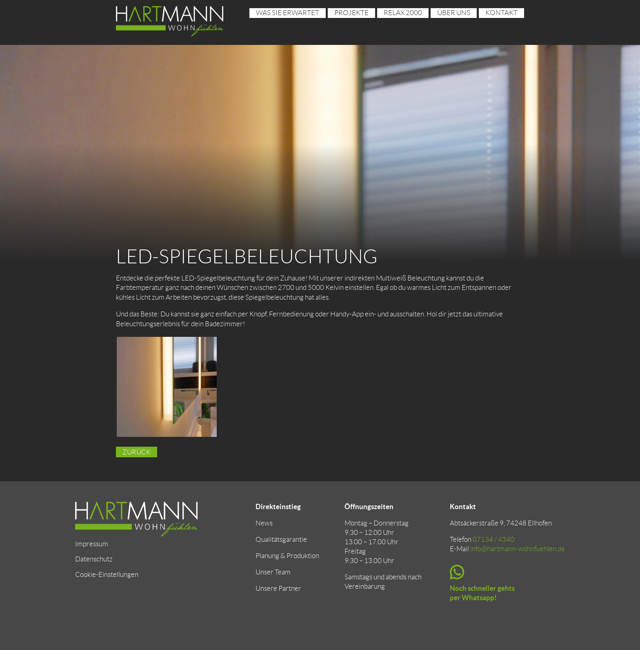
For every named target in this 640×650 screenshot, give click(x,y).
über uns (453, 12)
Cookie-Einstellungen (106, 574)
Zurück (136, 452)
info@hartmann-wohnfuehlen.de (517, 548)
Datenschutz (94, 559)
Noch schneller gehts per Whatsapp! (482, 592)
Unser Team (273, 572)
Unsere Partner (278, 588)
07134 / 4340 (493, 539)
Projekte (351, 12)
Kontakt (501, 12)
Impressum (91, 544)
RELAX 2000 (403, 12)
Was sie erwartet (287, 12)
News (264, 523)
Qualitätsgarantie (281, 539)
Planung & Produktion (287, 555)
